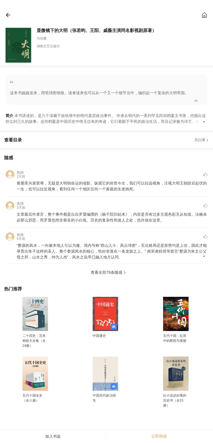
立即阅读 (159, 436)
